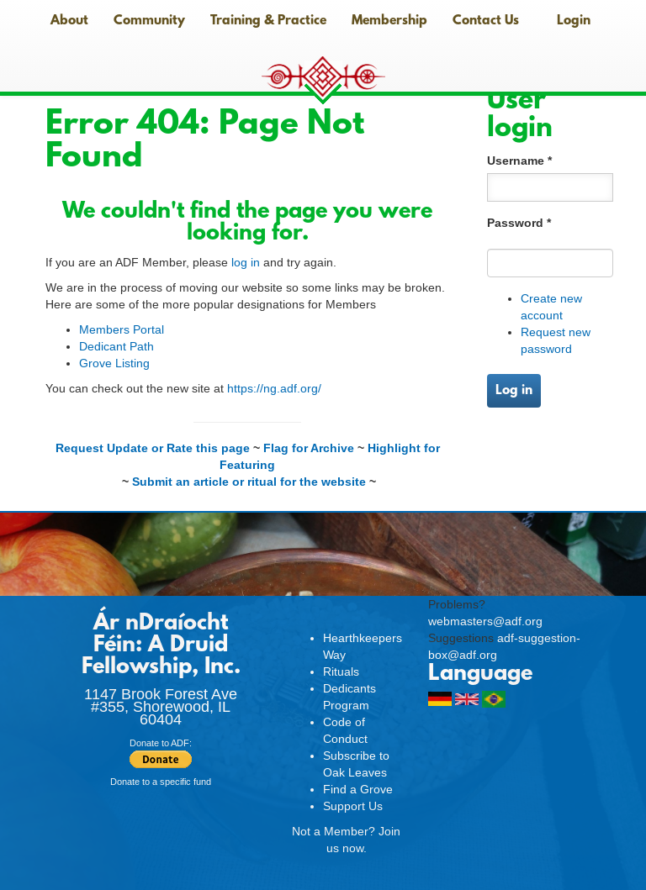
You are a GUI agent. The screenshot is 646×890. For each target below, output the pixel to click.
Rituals (341, 671)
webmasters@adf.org (485, 621)
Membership (389, 21)
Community (149, 21)
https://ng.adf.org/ (274, 388)
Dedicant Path (116, 346)
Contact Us (486, 21)
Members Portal (121, 329)
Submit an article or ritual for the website (249, 481)
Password (519, 222)
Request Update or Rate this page (153, 448)
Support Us (353, 806)
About (69, 21)
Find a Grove (358, 789)
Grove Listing (114, 363)
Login (573, 21)
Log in (513, 390)
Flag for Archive (308, 448)
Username (519, 160)
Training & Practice (268, 21)
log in (245, 262)
